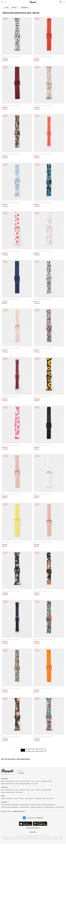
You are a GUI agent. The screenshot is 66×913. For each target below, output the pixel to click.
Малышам (16, 814)
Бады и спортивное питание (7, 799)
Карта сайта (33, 848)
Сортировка (24, 7)
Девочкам (3, 814)
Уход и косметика (29, 814)
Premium (28, 797)
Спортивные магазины (35, 820)
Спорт (33, 797)
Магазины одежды (5, 820)
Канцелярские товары (46, 797)
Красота (38, 797)
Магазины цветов (59, 823)
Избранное (64, 2)
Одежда (16, 797)
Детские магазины (24, 820)
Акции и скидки (34, 799)
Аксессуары (22, 797)
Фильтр (14, 7)
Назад (6, 7)
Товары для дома (9, 797)
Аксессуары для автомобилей (22, 799)
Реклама (3, 827)
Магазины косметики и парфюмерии (9, 823)
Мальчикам (10, 814)
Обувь (2, 797)
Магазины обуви (15, 820)
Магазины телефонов (24, 823)
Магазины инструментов (36, 823)
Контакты (9, 827)
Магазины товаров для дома (48, 820)
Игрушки (22, 814)
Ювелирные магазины (49, 823)
